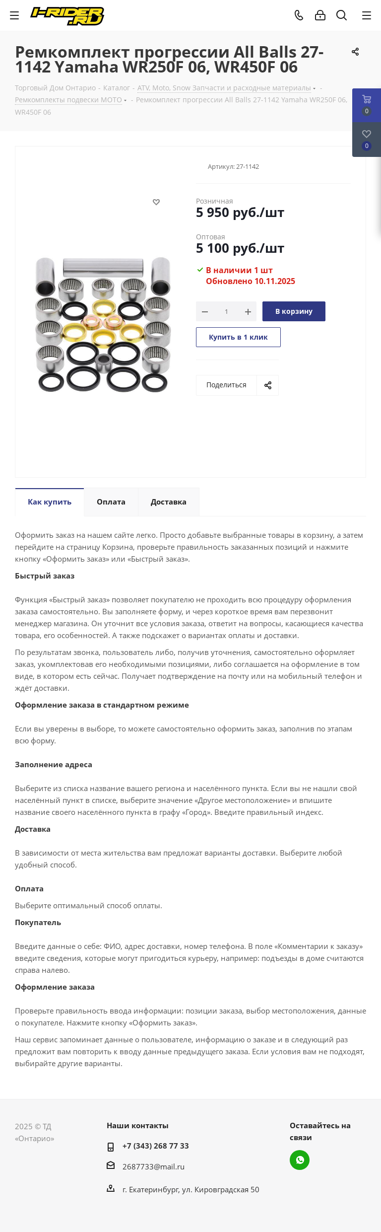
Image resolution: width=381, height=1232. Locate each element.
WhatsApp (300, 1160)
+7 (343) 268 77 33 (156, 1146)
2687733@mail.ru (154, 1166)
